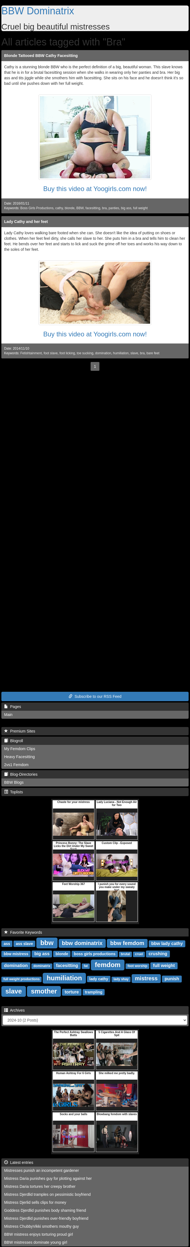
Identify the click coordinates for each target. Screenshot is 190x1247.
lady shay (121, 979)
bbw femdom (127, 943)
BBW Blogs (14, 782)
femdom (107, 964)
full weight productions (21, 979)
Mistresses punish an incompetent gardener (41, 1170)
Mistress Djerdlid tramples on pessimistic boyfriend (47, 1194)
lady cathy (98, 979)
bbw (46, 942)
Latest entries (18, 1162)
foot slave (51, 353)
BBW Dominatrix (37, 11)
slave (134, 353)
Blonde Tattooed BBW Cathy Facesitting (41, 55)
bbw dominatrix (82, 943)
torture (72, 992)
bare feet (152, 353)
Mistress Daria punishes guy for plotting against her (48, 1178)
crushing (158, 953)
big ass (126, 208)
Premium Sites (19, 731)
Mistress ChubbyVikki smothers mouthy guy (41, 1226)
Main (8, 714)
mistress (146, 978)
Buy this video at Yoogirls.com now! (95, 188)
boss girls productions (94, 954)
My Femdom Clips (19, 749)
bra (104, 208)
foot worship (137, 966)
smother (44, 991)
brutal (125, 954)
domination (103, 353)
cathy (59, 208)
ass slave (24, 943)
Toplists (13, 792)
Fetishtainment (31, 353)
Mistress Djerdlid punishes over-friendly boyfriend (46, 1218)
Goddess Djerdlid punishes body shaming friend (45, 1210)
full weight (140, 208)
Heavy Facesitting (19, 757)
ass (7, 943)
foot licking (67, 353)
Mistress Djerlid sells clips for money (35, 1202)
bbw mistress (16, 954)
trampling (93, 992)
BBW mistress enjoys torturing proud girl (38, 1234)
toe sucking (85, 353)
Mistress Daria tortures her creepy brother (39, 1186)
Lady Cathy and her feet (26, 221)
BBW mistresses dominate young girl (35, 1242)
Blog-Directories (20, 774)
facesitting (92, 208)
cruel (139, 954)
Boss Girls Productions (36, 208)
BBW (79, 208)
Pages (12, 706)
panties (113, 208)
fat (86, 966)
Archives (14, 1010)
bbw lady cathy (167, 943)
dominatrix (41, 966)
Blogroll (13, 741)
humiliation (121, 353)
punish (172, 978)
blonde (70, 208)
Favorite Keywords (23, 932)
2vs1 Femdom (16, 765)
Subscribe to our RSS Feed (95, 696)
